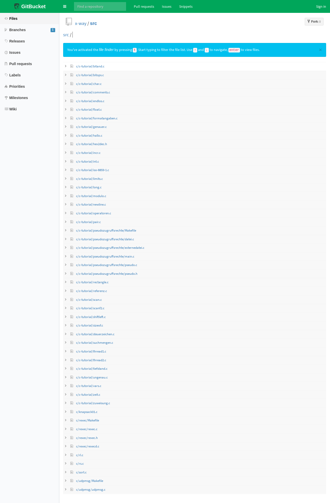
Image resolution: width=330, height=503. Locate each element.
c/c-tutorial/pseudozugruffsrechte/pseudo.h (106, 273)
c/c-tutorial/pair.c (88, 222)
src (93, 23)
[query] (111, 34)
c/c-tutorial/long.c (89, 187)
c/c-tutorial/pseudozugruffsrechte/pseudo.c (106, 265)
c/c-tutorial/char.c (89, 84)
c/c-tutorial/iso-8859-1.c (92, 170)
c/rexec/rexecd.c (87, 446)
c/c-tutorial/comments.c (93, 92)
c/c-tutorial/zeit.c (88, 394)
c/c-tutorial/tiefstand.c (92, 368)
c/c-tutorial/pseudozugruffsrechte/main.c (105, 256)
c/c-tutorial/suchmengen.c (94, 342)
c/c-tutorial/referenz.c (91, 291)
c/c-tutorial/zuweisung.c (93, 403)
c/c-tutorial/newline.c (91, 204)
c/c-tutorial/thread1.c (91, 351)
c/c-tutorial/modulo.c (91, 196)
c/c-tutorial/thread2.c (91, 360)
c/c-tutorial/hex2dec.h (91, 144)
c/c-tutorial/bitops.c (90, 75)
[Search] (100, 6)
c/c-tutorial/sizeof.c (89, 325)
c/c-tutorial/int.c (87, 161)
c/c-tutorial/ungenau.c (92, 377)
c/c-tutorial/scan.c (89, 299)
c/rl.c (79, 455)
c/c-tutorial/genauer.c (91, 127)
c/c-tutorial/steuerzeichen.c (95, 334)
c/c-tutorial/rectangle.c (92, 282)
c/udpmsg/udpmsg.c (90, 489)
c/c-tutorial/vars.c (88, 386)
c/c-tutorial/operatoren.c (93, 213)
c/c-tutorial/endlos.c (90, 101)
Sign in (321, 6)
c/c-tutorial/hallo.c (89, 135)
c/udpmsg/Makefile (89, 481)
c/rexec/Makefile (87, 420)
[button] (64, 6)
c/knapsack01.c (86, 412)
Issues (166, 6)
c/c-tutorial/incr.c (88, 153)
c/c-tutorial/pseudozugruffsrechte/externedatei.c (110, 247)
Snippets (186, 6)
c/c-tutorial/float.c (89, 109)
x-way (80, 23)
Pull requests (144, 6)
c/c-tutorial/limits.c (89, 179)
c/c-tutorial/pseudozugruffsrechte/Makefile (106, 230)
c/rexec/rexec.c (86, 429)
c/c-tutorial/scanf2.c (90, 308)
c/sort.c (81, 472)
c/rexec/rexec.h (87, 438)
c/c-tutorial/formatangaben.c (97, 118)
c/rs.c (80, 463)
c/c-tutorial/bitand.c (90, 66)
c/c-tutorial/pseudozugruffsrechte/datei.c (105, 239)
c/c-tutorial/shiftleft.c (91, 317)
